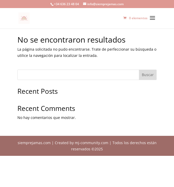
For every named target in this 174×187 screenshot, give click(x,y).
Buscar (148, 74)
